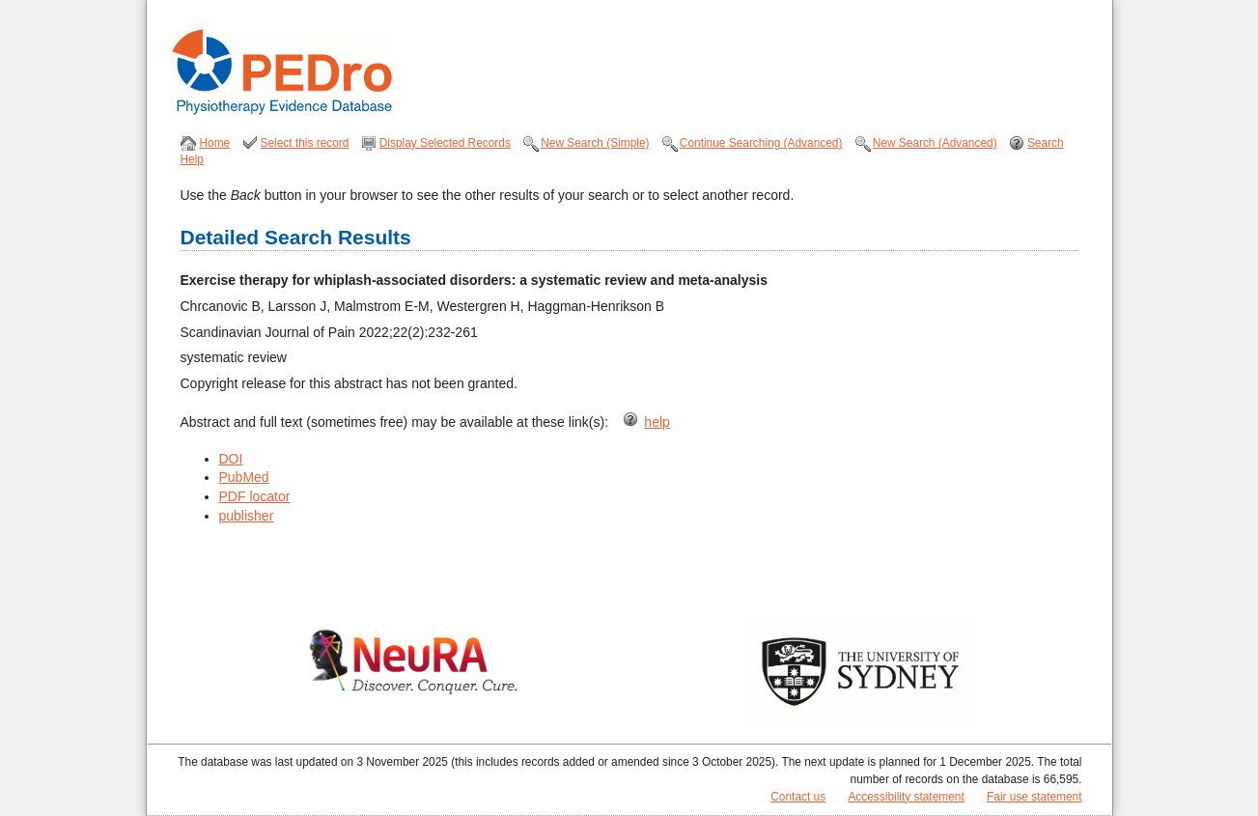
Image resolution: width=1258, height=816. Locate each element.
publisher (246, 515)
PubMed (244, 477)
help (656, 422)
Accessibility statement (906, 796)
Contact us (797, 796)
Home (215, 143)
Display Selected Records (445, 143)
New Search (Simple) (595, 143)
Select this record (305, 143)
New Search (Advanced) (935, 143)
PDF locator (255, 496)
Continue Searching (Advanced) (761, 143)
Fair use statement (1034, 796)
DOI (231, 458)
